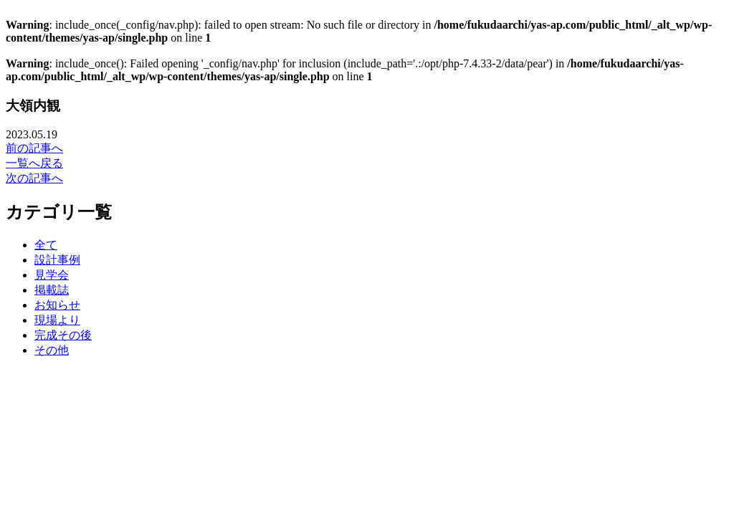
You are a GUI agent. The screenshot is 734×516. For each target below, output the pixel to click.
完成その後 (63, 335)
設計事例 (57, 260)
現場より (57, 320)
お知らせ (57, 305)
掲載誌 (51, 290)
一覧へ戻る (34, 163)
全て (45, 245)
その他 (51, 350)
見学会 (51, 275)
